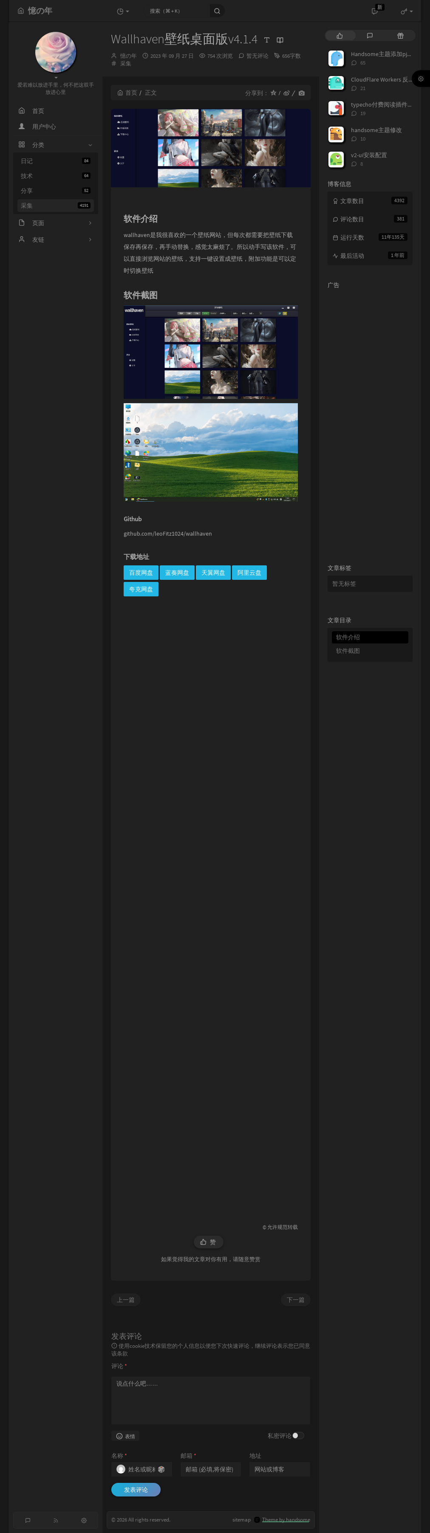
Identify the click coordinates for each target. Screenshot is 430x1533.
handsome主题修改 (376, 130)
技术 (56, 176)
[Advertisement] (211, 906)
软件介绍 (348, 637)
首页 (127, 92)
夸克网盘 (141, 589)
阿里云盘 (249, 572)
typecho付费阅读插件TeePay (388, 104)
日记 (56, 161)
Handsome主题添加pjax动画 (387, 54)
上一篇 (126, 1300)
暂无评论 (257, 55)
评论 (119, 1366)
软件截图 (348, 651)
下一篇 (296, 1300)
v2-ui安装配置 (369, 155)
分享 (56, 191)
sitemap (241, 1520)
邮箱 (188, 1456)
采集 (56, 205)
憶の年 (128, 55)
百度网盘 (141, 572)
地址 (255, 1456)
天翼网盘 (213, 572)
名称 (119, 1456)
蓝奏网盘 (177, 572)
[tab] (340, 35)
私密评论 (279, 1436)
